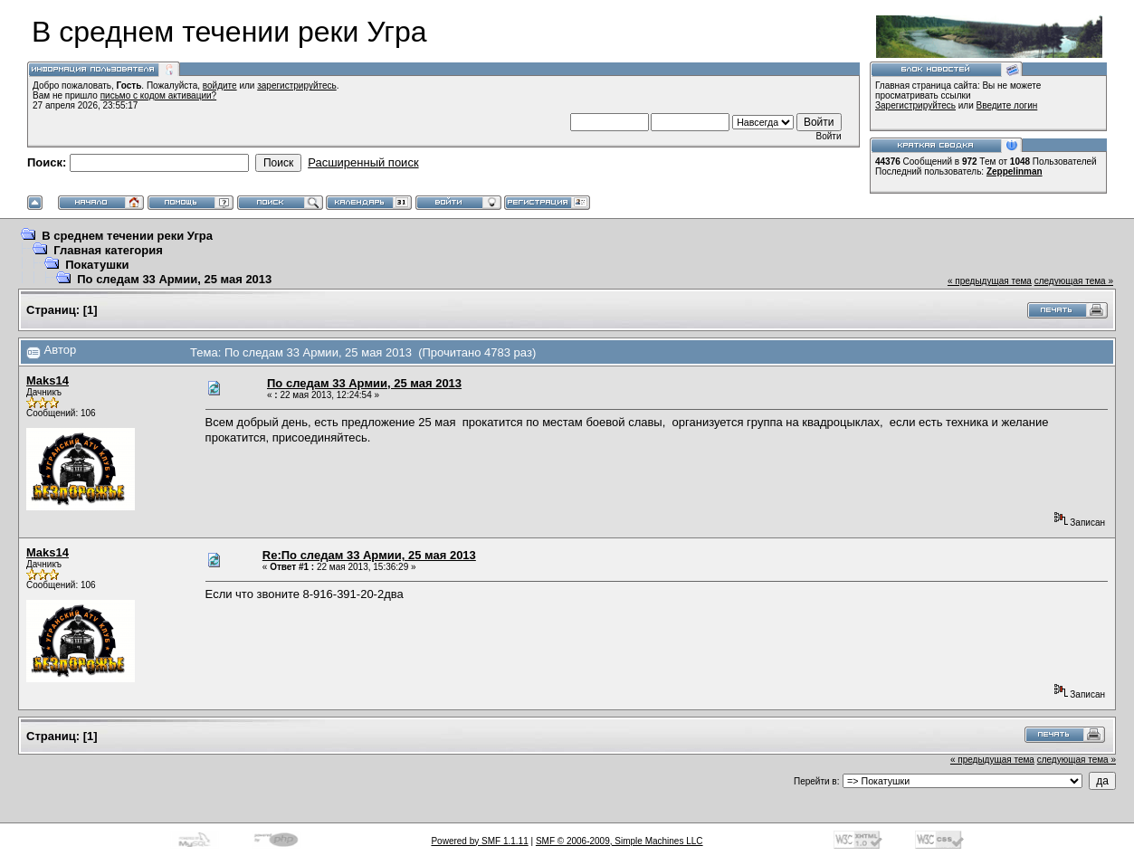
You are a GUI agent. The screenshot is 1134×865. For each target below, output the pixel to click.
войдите (220, 85)
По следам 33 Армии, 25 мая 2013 (174, 279)
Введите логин (1007, 105)
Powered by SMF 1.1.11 (479, 841)
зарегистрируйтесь (297, 85)
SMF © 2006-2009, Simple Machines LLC (619, 841)
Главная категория (108, 250)
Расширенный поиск (363, 162)
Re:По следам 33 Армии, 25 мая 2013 (369, 555)
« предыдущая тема (990, 281)
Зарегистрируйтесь (915, 105)
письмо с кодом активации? (158, 95)
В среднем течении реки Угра (127, 235)
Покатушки (97, 264)
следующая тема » (1073, 281)
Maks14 (47, 380)
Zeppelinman (1014, 171)
